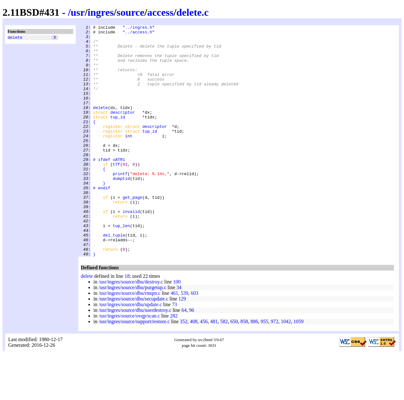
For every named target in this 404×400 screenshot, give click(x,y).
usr (78, 12)
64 (184, 356)
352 (183, 367)
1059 (299, 367)
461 (174, 339)
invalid (131, 249)
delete (15, 38)
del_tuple (114, 277)
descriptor (122, 130)
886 (254, 367)
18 (127, 322)
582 (224, 367)
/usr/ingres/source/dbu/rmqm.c (129, 339)
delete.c (192, 12)
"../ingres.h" (138, 28)
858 (244, 367)
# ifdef (101, 187)
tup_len (121, 266)
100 (177, 328)
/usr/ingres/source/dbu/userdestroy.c (134, 356)
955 (264, 367)
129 (182, 345)
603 (194, 339)
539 (184, 339)
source (130, 12)
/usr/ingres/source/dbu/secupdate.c (133, 345)
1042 (286, 367)
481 (214, 367)
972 (274, 367)
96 (191, 356)
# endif (101, 221)
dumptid (121, 209)
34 (178, 333)
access (160, 12)
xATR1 (119, 187)
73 (174, 350)
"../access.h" (138, 34)
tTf (116, 192)
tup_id (117, 136)
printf (120, 204)
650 (234, 367)
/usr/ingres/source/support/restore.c (133, 367)
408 (194, 367)
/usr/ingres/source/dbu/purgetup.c (132, 333)
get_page (132, 232)
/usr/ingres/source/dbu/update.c (130, 350)
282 (174, 362)
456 (204, 367)
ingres (100, 12)
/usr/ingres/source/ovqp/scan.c (129, 362)
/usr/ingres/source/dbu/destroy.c (130, 328)
